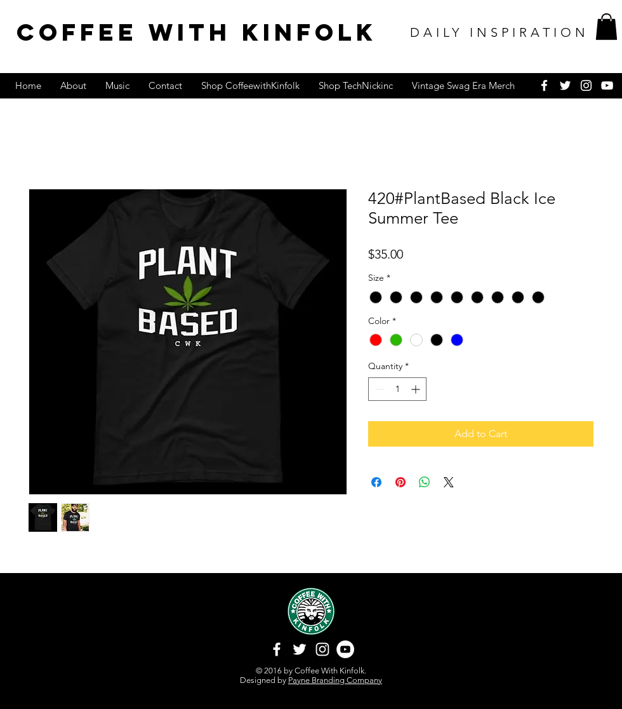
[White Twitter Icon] (565, 85)
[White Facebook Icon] (544, 85)
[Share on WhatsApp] (424, 482)
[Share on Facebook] (376, 482)
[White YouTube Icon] (607, 85)
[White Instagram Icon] (586, 85)
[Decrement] (378, 389)
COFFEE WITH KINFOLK (197, 32)
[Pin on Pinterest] (400, 482)
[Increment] (417, 389)
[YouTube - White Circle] (345, 649)
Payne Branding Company (335, 680)
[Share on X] (448, 482)
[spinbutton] (397, 389)
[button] (606, 26)
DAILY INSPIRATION (499, 32)
